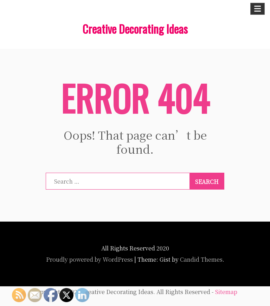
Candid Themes (201, 259)
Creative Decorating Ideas (135, 28)
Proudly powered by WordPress (89, 259)
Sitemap (226, 292)
